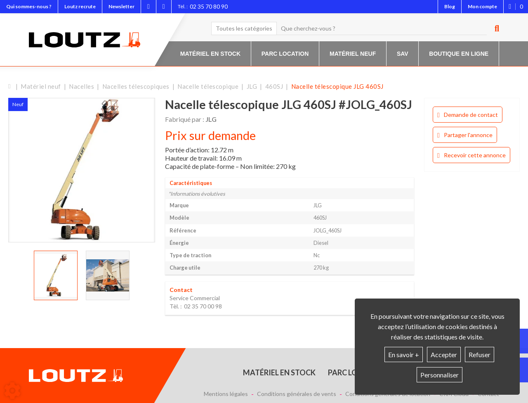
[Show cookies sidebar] (12, 390)
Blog (449, 6)
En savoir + (403, 354)
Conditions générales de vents (296, 394)
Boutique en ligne (458, 53)
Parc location (285, 53)
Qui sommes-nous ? (29, 6)
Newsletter (121, 6)
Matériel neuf (353, 53)
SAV (402, 53)
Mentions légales (226, 394)
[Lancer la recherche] (493, 28)
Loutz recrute (80, 6)
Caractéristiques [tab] (191, 183)
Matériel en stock (210, 53)
